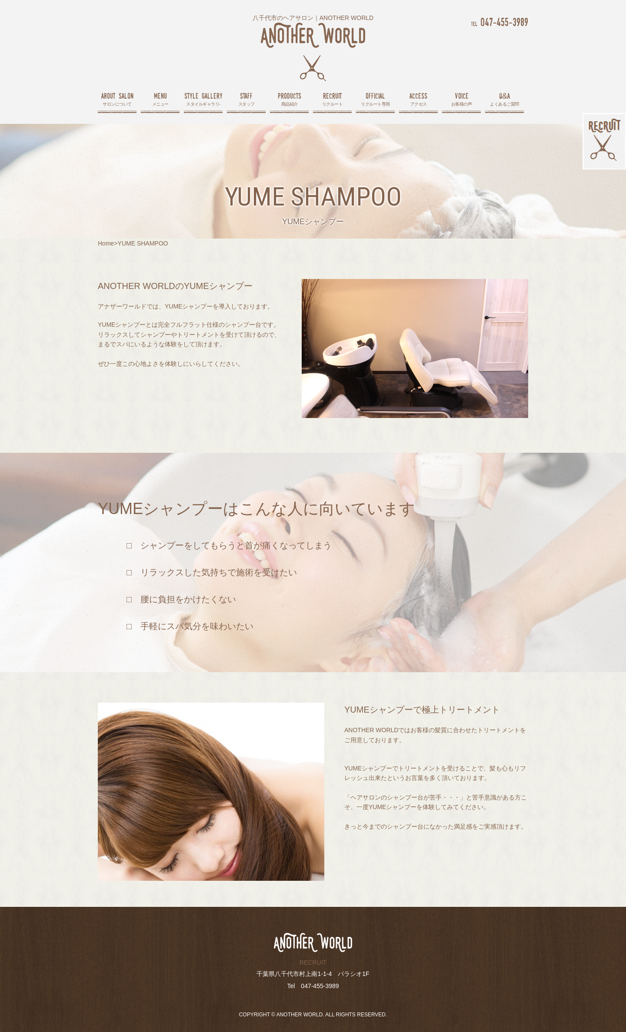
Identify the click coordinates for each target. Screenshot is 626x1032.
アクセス (418, 98)
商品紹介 (289, 98)
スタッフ (246, 98)
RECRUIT (313, 962)
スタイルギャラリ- (203, 98)
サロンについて (117, 98)
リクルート (332, 98)
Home (106, 243)
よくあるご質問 (504, 98)
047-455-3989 (499, 22)
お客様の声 (461, 98)
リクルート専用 (375, 98)
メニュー (160, 98)
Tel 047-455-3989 (313, 985)
